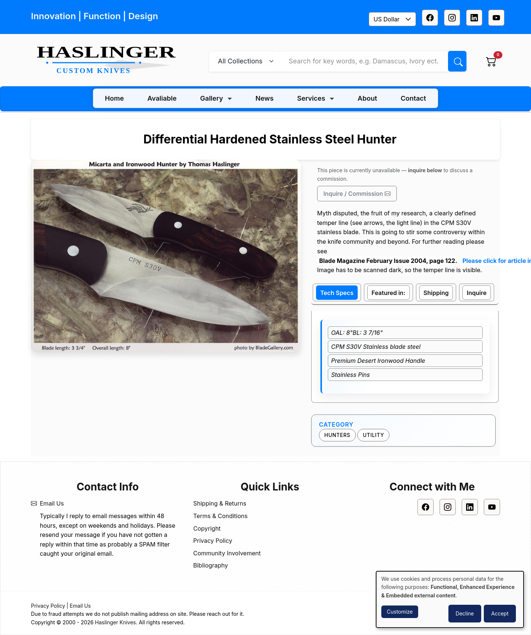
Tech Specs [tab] (337, 292)
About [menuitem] (367, 98)
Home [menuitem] (114, 98)
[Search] (457, 61)
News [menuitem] (265, 98)
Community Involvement (227, 553)
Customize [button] (400, 611)
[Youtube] (496, 18)
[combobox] (392, 19)
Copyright (207, 528)
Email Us (52, 503)
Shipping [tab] (435, 292)
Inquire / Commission (357, 193)
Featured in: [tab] (389, 292)
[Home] (109, 60)
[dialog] (450, 599)
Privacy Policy (212, 540)
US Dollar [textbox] (387, 19)
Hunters (337, 435)
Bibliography (210, 565)
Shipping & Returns (219, 503)
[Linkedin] (474, 18)
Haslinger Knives (115, 622)
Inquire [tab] (477, 292)
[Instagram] (452, 18)
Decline (465, 613)
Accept (500, 613)
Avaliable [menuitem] (162, 98)
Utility (373, 435)
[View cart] (491, 61)
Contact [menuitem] (413, 98)
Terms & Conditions (220, 516)
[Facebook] (430, 18)
